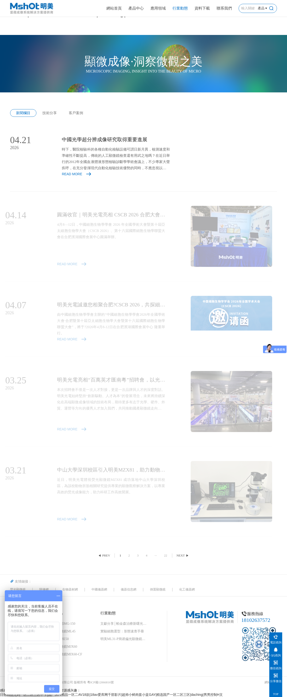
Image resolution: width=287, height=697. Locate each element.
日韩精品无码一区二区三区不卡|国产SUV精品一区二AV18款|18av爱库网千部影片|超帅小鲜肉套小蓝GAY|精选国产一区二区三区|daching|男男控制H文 (111, 695)
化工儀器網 (187, 589)
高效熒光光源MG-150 (59, 623)
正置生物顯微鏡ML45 (59, 631)
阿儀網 (44, 589)
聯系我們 (224, 8)
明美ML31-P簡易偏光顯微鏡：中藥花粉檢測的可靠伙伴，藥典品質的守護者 (124, 639)
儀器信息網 (128, 589)
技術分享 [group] (49, 113)
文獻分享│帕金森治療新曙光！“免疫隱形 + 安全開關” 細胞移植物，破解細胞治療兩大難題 (124, 623)
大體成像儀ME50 (56, 639)
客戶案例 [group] (76, 113)
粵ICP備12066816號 (100, 682)
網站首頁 (114, 8)
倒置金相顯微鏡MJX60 (60, 646)
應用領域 (158, 8)
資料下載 (202, 8)
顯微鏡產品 (53, 613)
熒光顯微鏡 (18, 589)
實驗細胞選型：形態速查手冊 (122, 631)
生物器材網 (70, 589)
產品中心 (136, 8)
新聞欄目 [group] (23, 113)
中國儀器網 (99, 589)
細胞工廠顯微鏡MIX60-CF (63, 654)
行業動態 (180, 8)
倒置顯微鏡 (158, 589)
